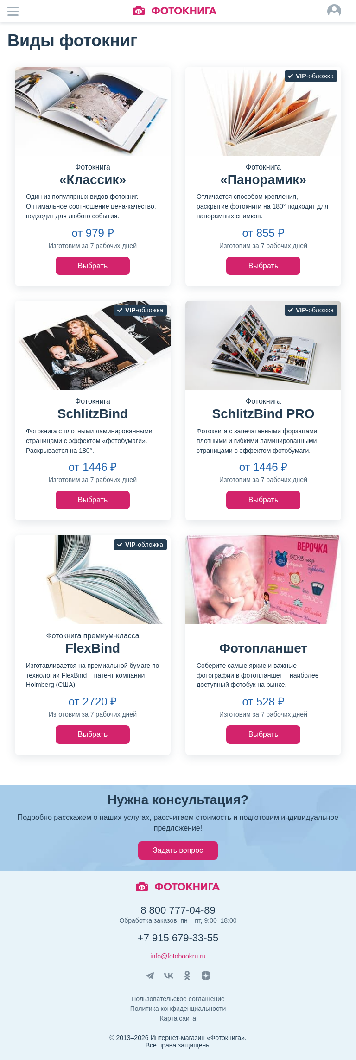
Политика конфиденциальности (178, 1008)
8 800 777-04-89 (177, 910)
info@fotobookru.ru (177, 956)
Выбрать (93, 266)
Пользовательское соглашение (178, 999)
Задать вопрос (178, 850)
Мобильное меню (18, 11)
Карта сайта (178, 1018)
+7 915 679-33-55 (178, 938)
